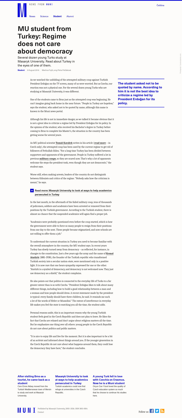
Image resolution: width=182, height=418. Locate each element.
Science (44, 16)
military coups (47, 158)
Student (57, 16)
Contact (41, 412)
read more (100, 142)
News (32, 16)
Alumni (70, 16)
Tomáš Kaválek (64, 142)
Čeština (160, 5)
